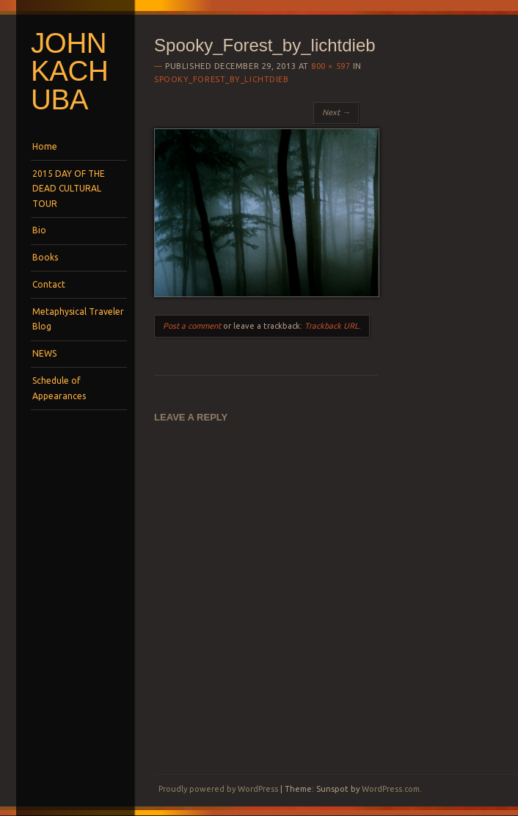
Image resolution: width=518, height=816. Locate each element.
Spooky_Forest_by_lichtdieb (221, 79)
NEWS (44, 353)
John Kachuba (69, 71)
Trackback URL (331, 325)
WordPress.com (391, 788)
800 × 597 (330, 66)
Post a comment (192, 325)
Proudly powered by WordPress (218, 788)
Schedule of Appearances (59, 388)
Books (45, 257)
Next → (336, 112)
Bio (39, 230)
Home (44, 146)
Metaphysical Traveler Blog (78, 319)
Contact (48, 284)
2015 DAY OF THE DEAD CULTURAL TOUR (68, 188)
